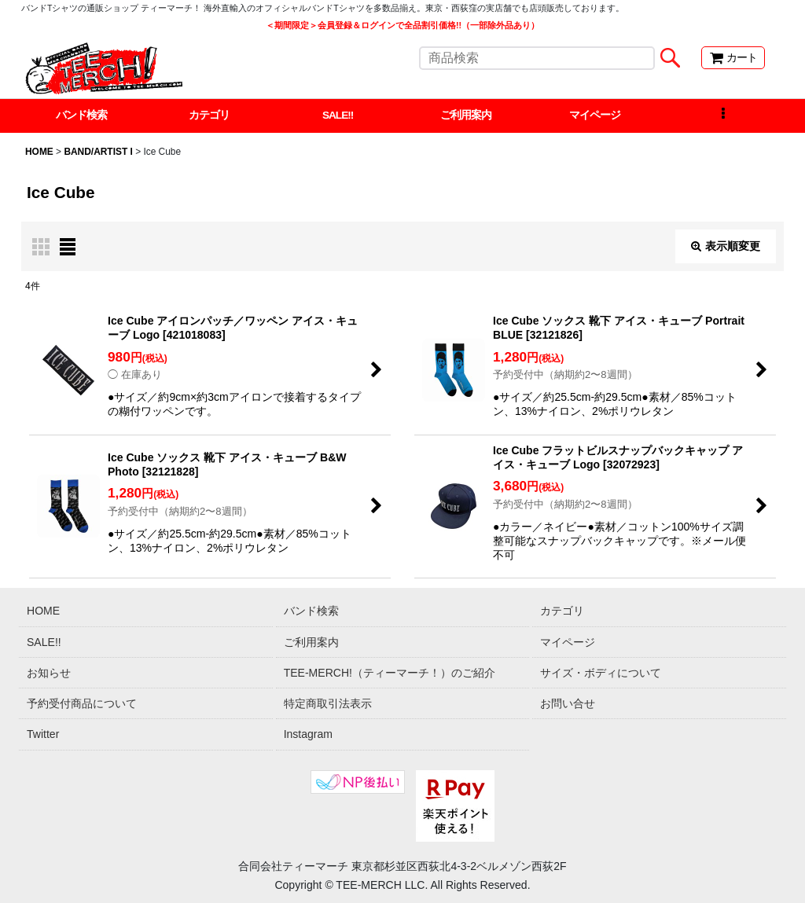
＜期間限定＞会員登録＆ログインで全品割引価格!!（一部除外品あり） (402, 25)
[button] (723, 116)
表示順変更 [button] (725, 246)
